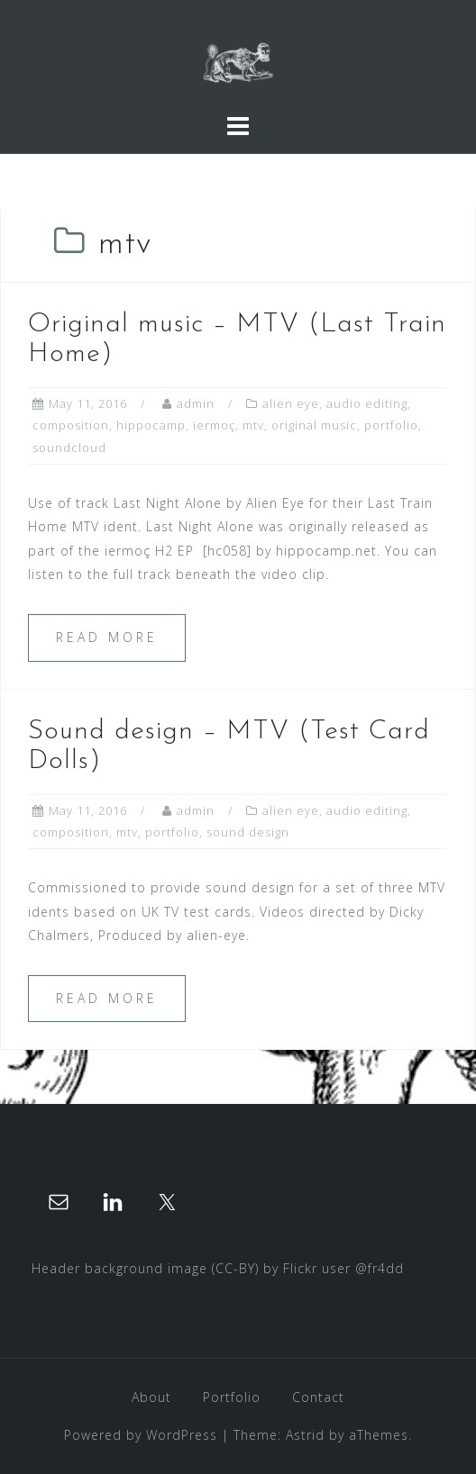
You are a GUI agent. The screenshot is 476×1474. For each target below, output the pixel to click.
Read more (107, 637)
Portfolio (232, 1397)
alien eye (290, 403)
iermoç (214, 425)
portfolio (391, 425)
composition (70, 425)
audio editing (366, 403)
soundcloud (69, 447)
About (151, 1397)
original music (314, 425)
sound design (247, 832)
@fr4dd (379, 1268)
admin (196, 403)
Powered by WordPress (140, 1434)
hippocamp (151, 425)
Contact (318, 1397)
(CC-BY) (235, 1268)
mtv (253, 425)
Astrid (305, 1434)
